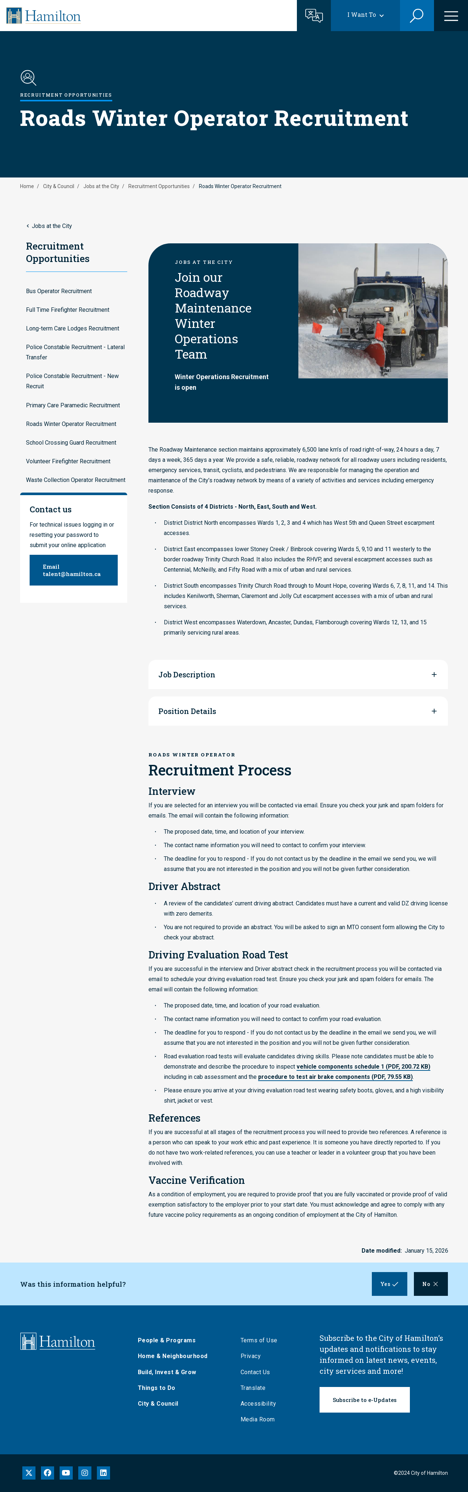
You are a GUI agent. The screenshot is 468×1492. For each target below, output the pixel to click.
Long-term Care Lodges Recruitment (72, 328)
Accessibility (262, 1403)
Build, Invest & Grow (170, 1372)
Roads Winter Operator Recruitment (71, 423)
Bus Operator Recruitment (59, 291)
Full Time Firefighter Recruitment (67, 309)
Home (27, 186)
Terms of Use (262, 1340)
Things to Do (160, 1387)
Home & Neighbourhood (176, 1356)
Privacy (254, 1356)
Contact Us (258, 1372)
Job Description (186, 674)
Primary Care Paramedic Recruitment (73, 405)
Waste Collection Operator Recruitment (75, 479)
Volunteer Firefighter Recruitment (68, 461)
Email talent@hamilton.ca (72, 570)
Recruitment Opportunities (159, 186)
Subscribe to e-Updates (365, 1399)
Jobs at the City (101, 186)
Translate (256, 1387)
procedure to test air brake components (335, 1076)
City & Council (58, 186)
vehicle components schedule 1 (363, 1066)
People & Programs (170, 1340)
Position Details (187, 711)
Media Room (261, 1419)
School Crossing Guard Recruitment (71, 442)
